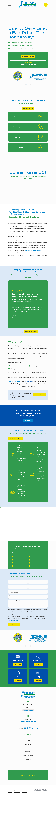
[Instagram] (30, 728)
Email (30, 586)
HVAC (28, 748)
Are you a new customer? (15, 595)
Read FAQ (18, 680)
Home (28, 740)
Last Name (31, 581)
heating (27, 250)
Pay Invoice (18, 664)
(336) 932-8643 (28, 64)
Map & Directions (28, 710)
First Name (11, 581)
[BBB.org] (35, 728)
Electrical (28, 752)
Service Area (28, 763)
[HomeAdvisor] (37, 728)
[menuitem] (10, 792)
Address (11, 591)
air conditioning (33, 250)
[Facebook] (27, 728)
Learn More (28, 420)
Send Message (14, 625)
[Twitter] (32, 728)
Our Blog (38, 680)
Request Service (28, 56)
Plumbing (28, 744)
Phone (10, 586)
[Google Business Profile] (25, 728)
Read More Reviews (31, 331)
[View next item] (29, 84)
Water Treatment (28, 755)
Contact (28, 767)
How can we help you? (14, 600)
